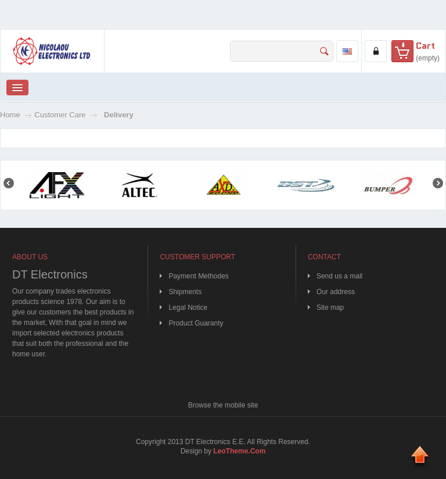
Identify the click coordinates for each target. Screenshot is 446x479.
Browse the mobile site (223, 405)
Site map (330, 307)
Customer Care (59, 114)
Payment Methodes (198, 276)
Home (10, 114)
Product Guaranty (195, 323)
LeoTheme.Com (239, 451)
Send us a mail (339, 276)
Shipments (185, 292)
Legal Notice (187, 307)
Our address (335, 292)
